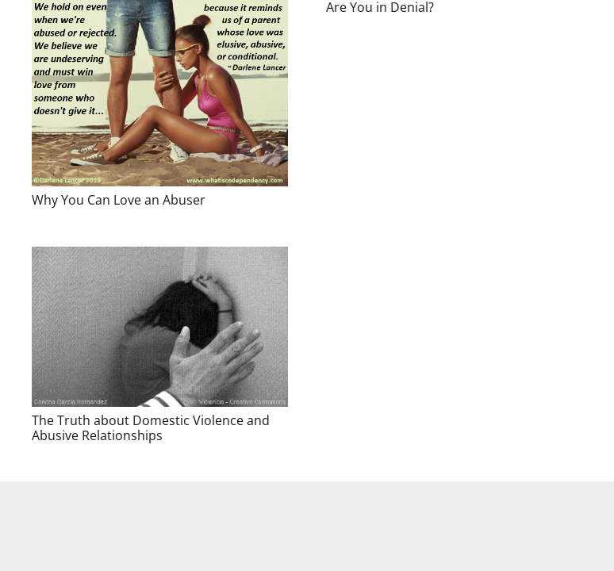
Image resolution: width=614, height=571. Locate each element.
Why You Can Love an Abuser (118, 200)
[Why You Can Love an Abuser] (160, 93)
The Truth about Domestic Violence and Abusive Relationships (151, 428)
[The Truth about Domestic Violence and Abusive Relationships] (160, 327)
